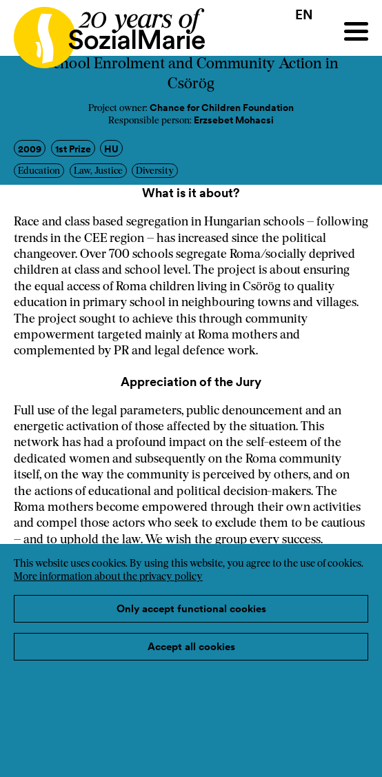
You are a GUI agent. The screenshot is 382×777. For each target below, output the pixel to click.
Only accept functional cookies (191, 608)
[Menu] (356, 31)
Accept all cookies (191, 646)
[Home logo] (102, 31)
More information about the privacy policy (108, 577)
